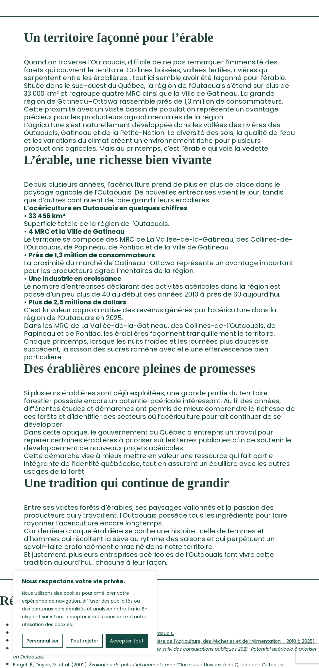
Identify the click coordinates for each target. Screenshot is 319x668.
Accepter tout (126, 641)
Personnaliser (42, 641)
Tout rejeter (84, 641)
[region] (85, 613)
